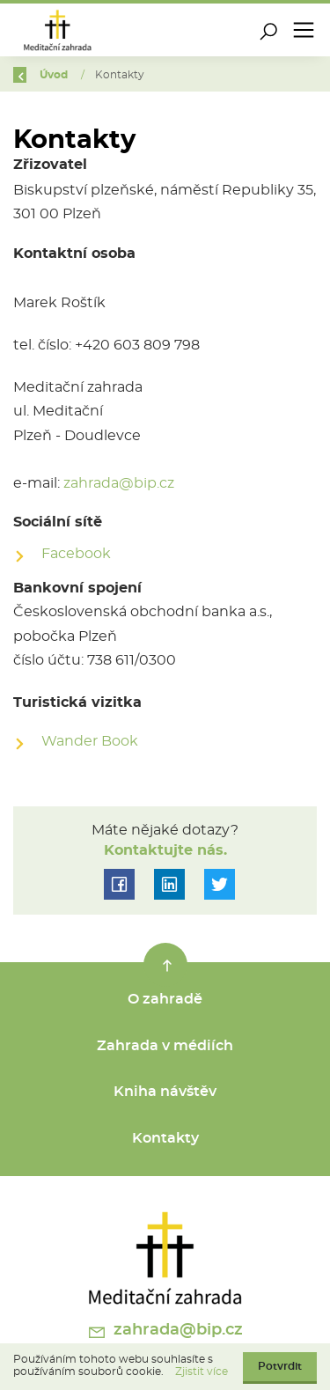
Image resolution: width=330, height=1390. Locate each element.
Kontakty (165, 1138)
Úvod (59, 75)
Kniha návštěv (165, 1092)
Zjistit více (201, 1371)
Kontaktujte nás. (165, 850)
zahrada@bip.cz (118, 483)
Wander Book (89, 741)
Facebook (76, 554)
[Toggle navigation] (303, 30)
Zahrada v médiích (165, 1046)
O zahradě (165, 999)
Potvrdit (280, 1366)
